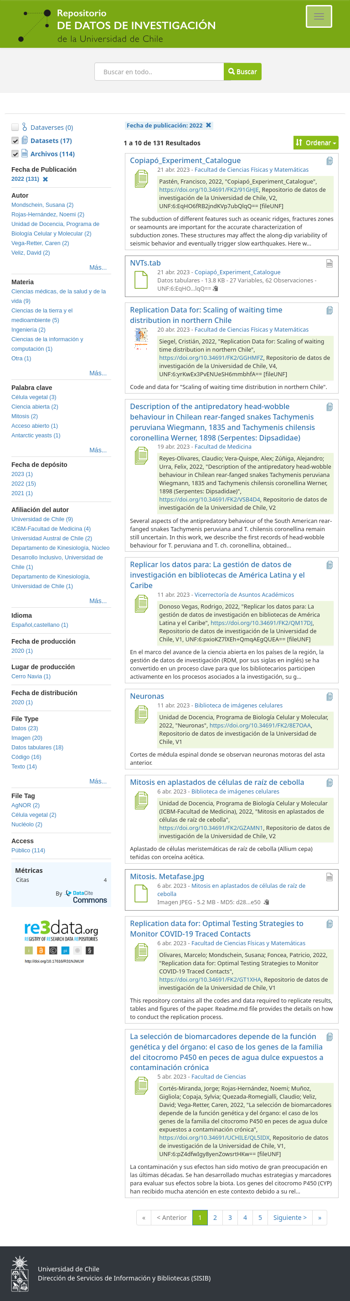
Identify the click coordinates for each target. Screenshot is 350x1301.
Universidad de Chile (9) (42, 519)
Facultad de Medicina (223, 447)
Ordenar (316, 142)
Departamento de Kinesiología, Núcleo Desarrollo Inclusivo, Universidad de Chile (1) (60, 557)
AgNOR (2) (25, 805)
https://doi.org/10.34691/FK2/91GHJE (209, 190)
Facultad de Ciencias (218, 1077)
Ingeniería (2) (28, 330)
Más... (98, 267)
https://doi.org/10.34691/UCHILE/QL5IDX (214, 1138)
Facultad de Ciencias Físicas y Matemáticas (252, 170)
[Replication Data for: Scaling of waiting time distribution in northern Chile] (141, 338)
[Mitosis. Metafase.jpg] (141, 895)
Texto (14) (24, 766)
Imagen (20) (26, 738)
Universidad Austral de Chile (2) (51, 538)
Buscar (242, 71)
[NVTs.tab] (141, 281)
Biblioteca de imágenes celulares (239, 705)
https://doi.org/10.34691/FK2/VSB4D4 (209, 499)
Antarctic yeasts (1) (36, 435)
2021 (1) (22, 493)
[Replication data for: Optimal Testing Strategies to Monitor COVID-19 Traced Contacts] (141, 952)
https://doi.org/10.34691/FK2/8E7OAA (260, 725)
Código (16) (26, 757)
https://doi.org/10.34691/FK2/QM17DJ (262, 623)
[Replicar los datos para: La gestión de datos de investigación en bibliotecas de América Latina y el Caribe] (141, 604)
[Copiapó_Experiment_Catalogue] (141, 179)
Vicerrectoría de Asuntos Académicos (244, 595)
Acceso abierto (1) (34, 426)
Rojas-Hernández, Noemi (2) (47, 214)
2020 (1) (22, 651)
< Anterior (172, 1217)
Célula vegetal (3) (34, 397)
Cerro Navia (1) (31, 676)
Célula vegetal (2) (34, 815)
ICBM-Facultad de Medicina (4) (51, 529)
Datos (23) (24, 728)
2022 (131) (29, 179)
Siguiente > (290, 1217)
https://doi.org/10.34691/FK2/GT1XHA (210, 979)
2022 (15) (23, 484)
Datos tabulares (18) (37, 747)
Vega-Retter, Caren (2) (40, 243)
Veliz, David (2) (30, 253)
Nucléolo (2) (26, 824)
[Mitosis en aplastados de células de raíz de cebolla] (141, 800)
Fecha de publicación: (169, 125)
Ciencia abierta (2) (34, 407)
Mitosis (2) (24, 416)
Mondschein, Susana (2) (42, 205)
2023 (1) (22, 474)
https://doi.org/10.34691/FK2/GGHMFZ (211, 358)
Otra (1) (21, 358)
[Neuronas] (141, 714)
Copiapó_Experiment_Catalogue (238, 272)
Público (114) (28, 850)
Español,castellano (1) (39, 625)
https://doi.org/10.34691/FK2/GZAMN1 (211, 828)
